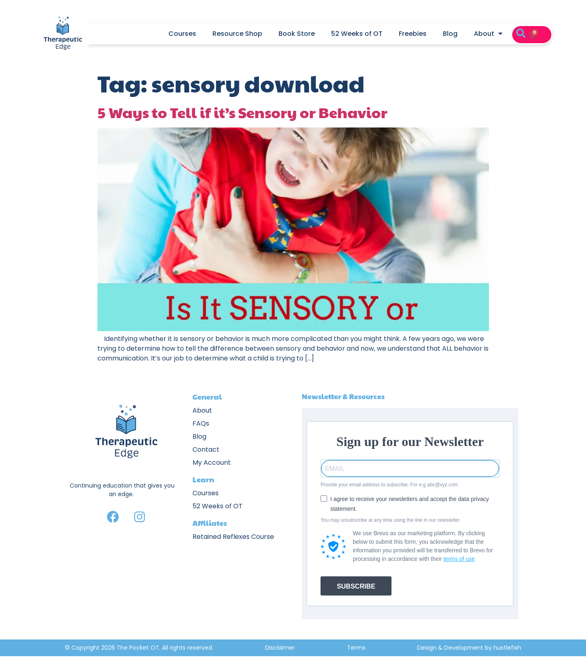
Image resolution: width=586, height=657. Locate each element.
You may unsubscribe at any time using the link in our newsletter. (391, 520)
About (488, 33)
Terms (356, 648)
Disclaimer (280, 648)
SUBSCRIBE (356, 586)
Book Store (297, 33)
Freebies (413, 33)
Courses (182, 33)
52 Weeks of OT (357, 33)
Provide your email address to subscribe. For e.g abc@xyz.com (389, 484)
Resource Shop (237, 33)
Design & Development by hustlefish (469, 648)
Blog (450, 33)
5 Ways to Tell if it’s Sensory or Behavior (242, 112)
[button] (521, 34)
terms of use (459, 559)
